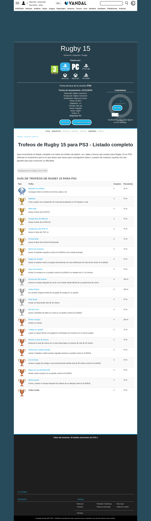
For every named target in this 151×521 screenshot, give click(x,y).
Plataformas (112, 9)
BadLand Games (80, 98)
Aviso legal (120, 504)
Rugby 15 (75, 48)
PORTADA (19, 9)
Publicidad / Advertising (104, 504)
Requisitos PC (75, 116)
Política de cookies (123, 507)
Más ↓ (58, 3)
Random (92, 9)
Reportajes (61, 9)
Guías (44, 9)
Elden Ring (33, 2)
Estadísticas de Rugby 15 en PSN (32, 171)
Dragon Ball (42, 2)
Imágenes (92, 131)
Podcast (122, 9)
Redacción (80, 504)
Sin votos (120, 120)
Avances (70, 9)
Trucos (79, 9)
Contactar (80, 507)
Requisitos (56, 131)
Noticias (28, 9)
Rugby (84, 55)
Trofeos (65, 122)
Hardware (102, 9)
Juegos (52, 9)
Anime (40, 5)
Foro (85, 9)
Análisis (37, 9)
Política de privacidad (103, 507)
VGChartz (80, 513)
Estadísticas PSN (81, 122)
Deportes (76, 55)
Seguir (117, 108)
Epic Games (33, 5)
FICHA (47, 131)
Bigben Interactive (80, 93)
